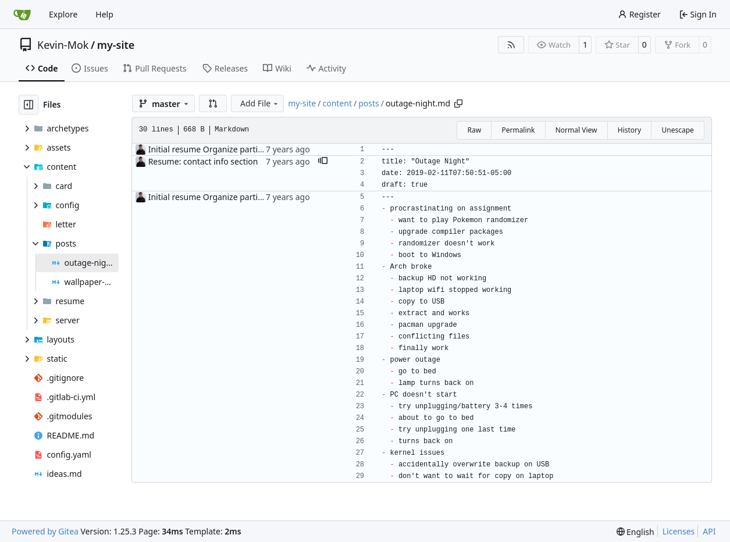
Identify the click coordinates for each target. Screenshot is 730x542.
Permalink (518, 130)
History (629, 130)
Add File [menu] (260, 103)
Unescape (677, 130)
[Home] (22, 14)
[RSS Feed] (511, 45)
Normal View (576, 130)
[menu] (635, 531)
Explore (63, 14)
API (709, 531)
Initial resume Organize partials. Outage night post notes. (258, 149)
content (337, 103)
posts (368, 103)
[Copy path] (458, 103)
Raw (474, 130)
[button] (213, 103)
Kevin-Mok (62, 45)
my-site (116, 45)
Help (104, 14)
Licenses (679, 531)
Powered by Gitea (45, 531)
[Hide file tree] (28, 105)
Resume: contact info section (203, 161)
